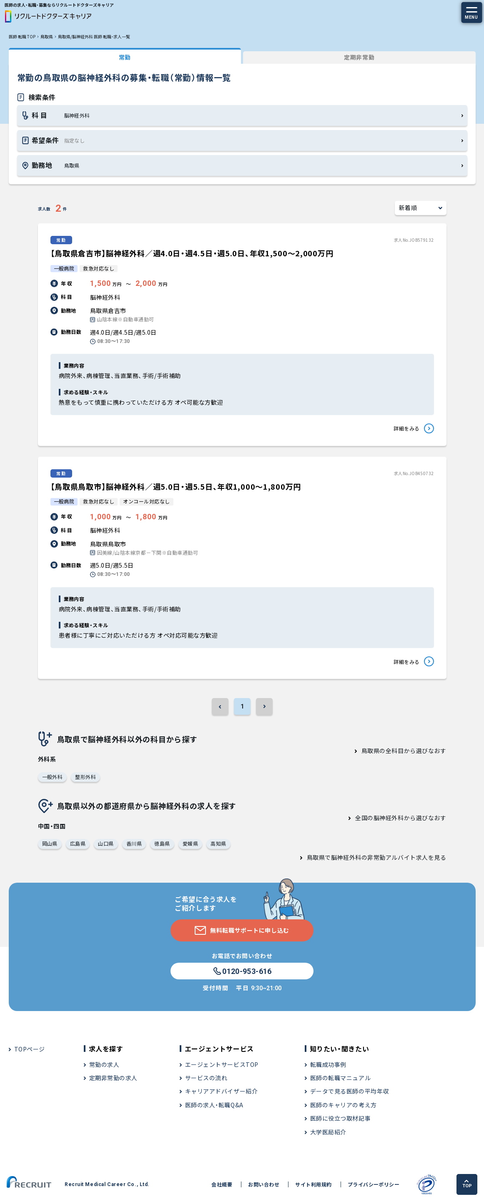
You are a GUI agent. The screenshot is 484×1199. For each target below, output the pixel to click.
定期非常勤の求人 (113, 1078)
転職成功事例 (328, 1064)
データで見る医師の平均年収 (349, 1091)
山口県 (105, 843)
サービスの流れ (206, 1078)
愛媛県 (190, 843)
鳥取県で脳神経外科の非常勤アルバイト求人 (367, 857)
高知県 (218, 843)
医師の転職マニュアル (340, 1078)
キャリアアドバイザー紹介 (221, 1091)
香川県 (134, 843)
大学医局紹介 (328, 1132)
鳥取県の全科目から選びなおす (403, 750)
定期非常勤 (359, 57)
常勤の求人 (104, 1064)
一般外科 (52, 776)
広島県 (77, 843)
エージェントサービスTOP (221, 1064)
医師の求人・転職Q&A (214, 1105)
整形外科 (85, 776)
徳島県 (162, 843)
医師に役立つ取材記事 (340, 1118)
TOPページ (29, 1049)
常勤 (125, 57)
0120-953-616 (241, 971)
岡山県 (50, 843)
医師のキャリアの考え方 (343, 1105)
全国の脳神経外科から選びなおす (400, 818)
